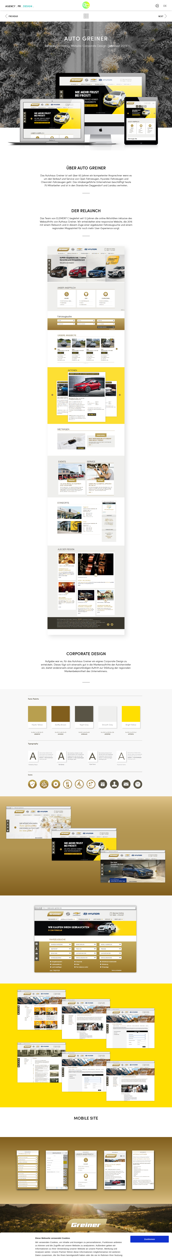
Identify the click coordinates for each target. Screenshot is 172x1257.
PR (19, 6)
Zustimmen (149, 1215)
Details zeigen (143, 1252)
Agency (10, 6)
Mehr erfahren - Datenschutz (49, 1241)
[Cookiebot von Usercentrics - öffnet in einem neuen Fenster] (17, 1252)
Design (27, 6)
